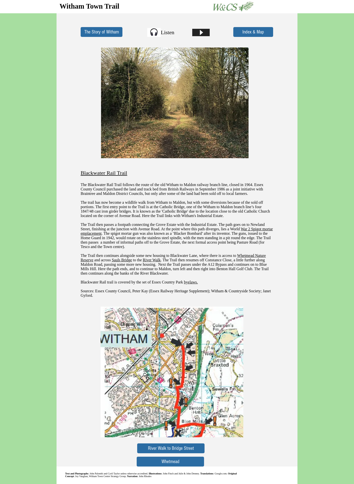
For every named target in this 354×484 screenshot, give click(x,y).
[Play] (201, 32)
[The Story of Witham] (101, 32)
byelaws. (191, 282)
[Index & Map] (253, 32)
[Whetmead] (170, 462)
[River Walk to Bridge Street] (171, 448)
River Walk (152, 260)
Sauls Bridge (122, 260)
